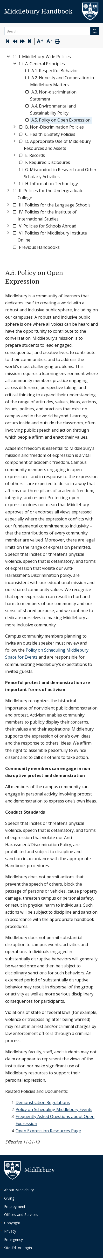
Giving (9, 1198)
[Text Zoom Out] (49, 41)
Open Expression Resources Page (48, 1131)
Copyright (12, 1222)
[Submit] (95, 31)
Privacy (10, 1231)
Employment (14, 1206)
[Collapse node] (8, 55)
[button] (45, 56)
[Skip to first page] (7, 42)
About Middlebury (19, 1189)
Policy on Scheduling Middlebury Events (54, 1109)
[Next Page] (22, 42)
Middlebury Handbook (38, 11)
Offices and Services (21, 1214)
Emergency (13, 1239)
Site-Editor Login (18, 1247)
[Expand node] (14, 126)
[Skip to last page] (29, 42)
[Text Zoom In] (40, 41)
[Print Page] (57, 42)
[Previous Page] (15, 42)
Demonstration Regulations (43, 1102)
